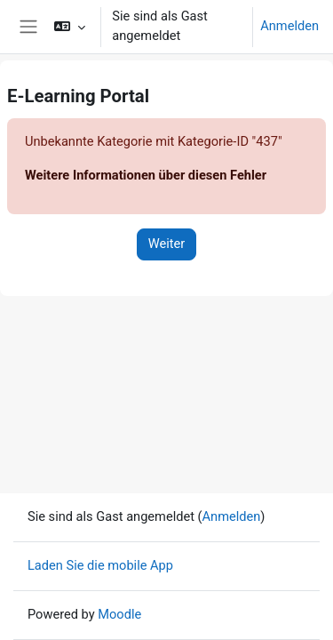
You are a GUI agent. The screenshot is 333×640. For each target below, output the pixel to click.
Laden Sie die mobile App (100, 565)
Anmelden (289, 26)
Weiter (167, 244)
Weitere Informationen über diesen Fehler (145, 175)
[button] (70, 26)
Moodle (119, 614)
